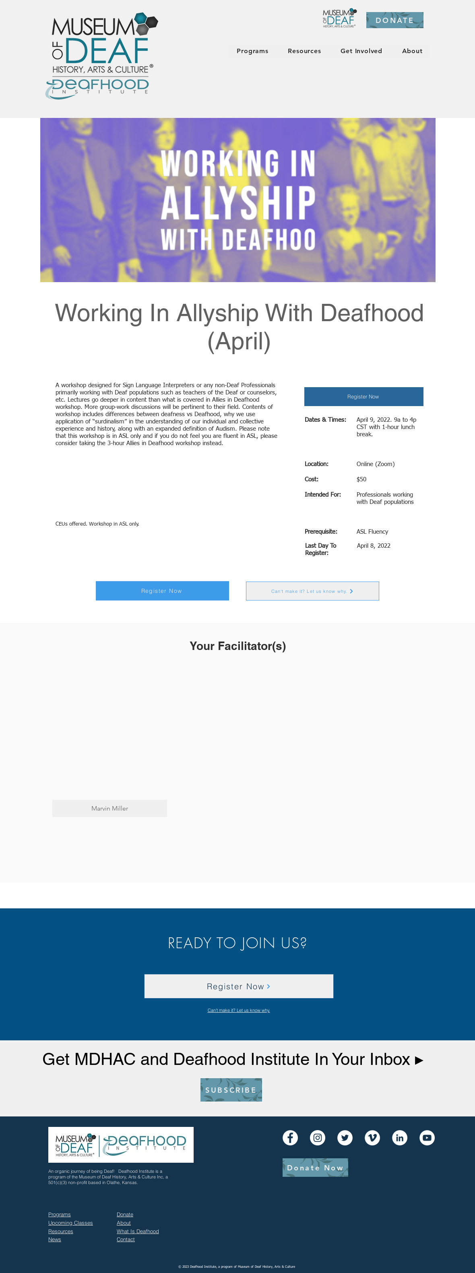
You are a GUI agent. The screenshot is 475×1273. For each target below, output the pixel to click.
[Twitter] (345, 1137)
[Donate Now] (315, 1167)
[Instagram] (317, 1137)
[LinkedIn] (399, 1137)
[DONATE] (394, 20)
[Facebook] (290, 1137)
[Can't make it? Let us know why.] (312, 591)
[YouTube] (427, 1137)
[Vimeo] (372, 1137)
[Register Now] (363, 396)
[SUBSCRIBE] (231, 1090)
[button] (109, 743)
